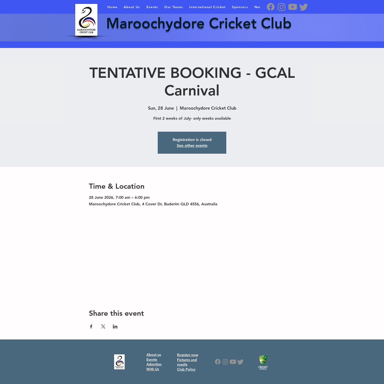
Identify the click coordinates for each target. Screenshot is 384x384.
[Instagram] (281, 7)
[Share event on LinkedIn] (115, 326)
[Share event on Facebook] (91, 326)
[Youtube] (293, 7)
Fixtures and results (187, 362)
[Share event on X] (103, 326)
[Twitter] (304, 7)
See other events (192, 145)
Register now (187, 355)
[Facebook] (270, 7)
